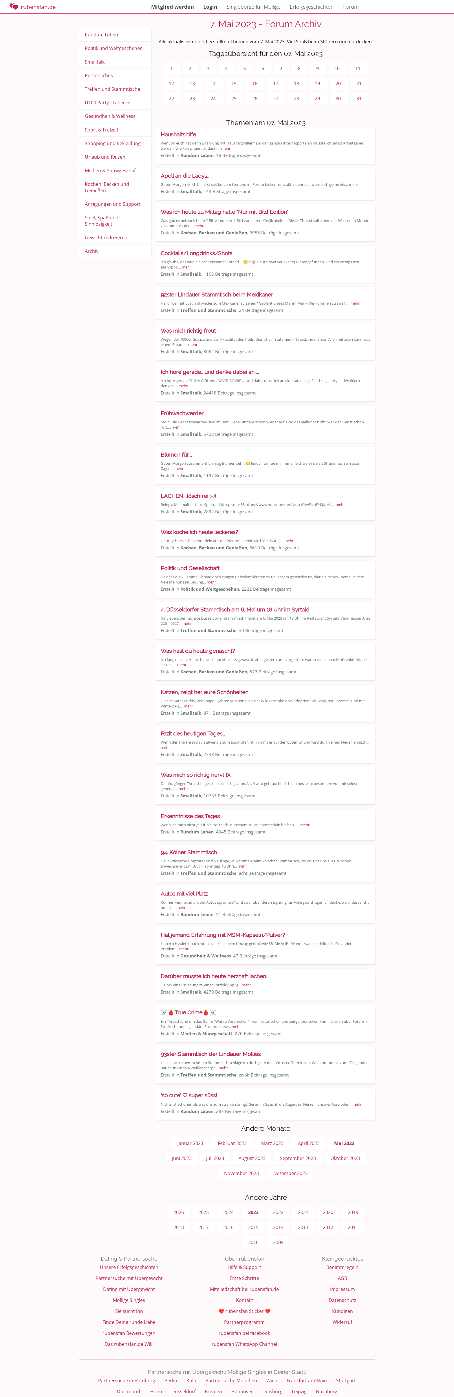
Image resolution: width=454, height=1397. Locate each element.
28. (297, 98)
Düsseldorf (183, 1391)
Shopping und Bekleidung (113, 143)
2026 (178, 1212)
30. (339, 98)
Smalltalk (95, 62)
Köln (191, 1380)
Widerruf (342, 1322)
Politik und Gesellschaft (190, 568)
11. (358, 68)
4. (227, 68)
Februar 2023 (232, 1143)
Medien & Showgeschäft (111, 170)
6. (263, 68)
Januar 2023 (190, 1143)
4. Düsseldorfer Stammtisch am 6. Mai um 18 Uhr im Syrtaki (235, 609)
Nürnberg (326, 1391)
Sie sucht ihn (129, 1311)
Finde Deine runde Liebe (128, 1322)
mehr (225, 148)
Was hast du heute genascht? (198, 651)
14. (213, 83)
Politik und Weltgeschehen (114, 48)
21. (359, 83)
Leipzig (299, 1391)
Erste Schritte (244, 1278)
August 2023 (252, 1158)
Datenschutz (342, 1300)
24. (213, 98)
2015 (253, 1227)
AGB (342, 1278)
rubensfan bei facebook (244, 1333)
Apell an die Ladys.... (186, 176)
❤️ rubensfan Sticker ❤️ (244, 1311)
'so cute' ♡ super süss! (189, 1095)
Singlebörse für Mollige (254, 6)
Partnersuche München (231, 1380)
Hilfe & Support (244, 1267)
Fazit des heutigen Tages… (193, 733)
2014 (278, 1227)
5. (245, 68)
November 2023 (241, 1173)
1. (172, 68)
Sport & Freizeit (101, 130)
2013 (303, 1227)
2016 (228, 1227)
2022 (278, 1212)
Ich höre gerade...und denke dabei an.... (210, 372)
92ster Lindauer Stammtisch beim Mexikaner (217, 294)
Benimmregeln (342, 1267)
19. (318, 83)
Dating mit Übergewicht (129, 1289)
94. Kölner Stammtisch (189, 852)
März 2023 (272, 1143)
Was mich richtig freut (188, 330)
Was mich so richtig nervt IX (195, 775)
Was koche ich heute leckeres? (199, 532)
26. (255, 98)
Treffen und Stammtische (112, 89)
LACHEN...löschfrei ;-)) (188, 496)
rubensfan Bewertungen (128, 1333)
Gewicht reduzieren (106, 237)
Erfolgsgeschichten (312, 6)
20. (339, 83)
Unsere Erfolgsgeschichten (129, 1267)
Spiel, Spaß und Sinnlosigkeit (101, 220)
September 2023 (298, 1158)
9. (318, 68)
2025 (203, 1212)
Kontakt (244, 1300)
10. (337, 68)
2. (190, 68)
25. (234, 98)
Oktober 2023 (345, 1158)
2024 (228, 1212)
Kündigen (342, 1311)
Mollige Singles (129, 1300)
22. (172, 98)
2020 (328, 1212)
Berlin (170, 1380)
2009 (278, 1242)
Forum (351, 6)
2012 (328, 1227)
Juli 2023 (215, 1158)
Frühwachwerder (182, 413)
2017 (203, 1227)
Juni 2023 (182, 1158)
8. (300, 68)
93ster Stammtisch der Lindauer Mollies (211, 1054)
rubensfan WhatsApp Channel (244, 1344)
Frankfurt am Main (307, 1380)
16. (255, 83)
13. (193, 83)
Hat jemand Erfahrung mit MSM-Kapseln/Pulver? (223, 935)
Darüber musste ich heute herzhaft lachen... (215, 976)
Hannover (242, 1391)
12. (172, 83)
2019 (353, 1212)
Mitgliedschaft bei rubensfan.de (244, 1289)
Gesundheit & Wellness (110, 116)
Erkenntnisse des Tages (190, 816)
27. (276, 98)
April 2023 (309, 1143)
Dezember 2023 (290, 1173)
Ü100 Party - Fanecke (107, 102)
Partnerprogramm (244, 1322)
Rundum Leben (101, 35)
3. (208, 68)
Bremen (213, 1391)
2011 (353, 1227)
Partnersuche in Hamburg (126, 1380)
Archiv (91, 251)
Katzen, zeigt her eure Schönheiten (204, 692)
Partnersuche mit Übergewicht (129, 1278)
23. (193, 98)
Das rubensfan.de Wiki (129, 1344)
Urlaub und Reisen (105, 157)
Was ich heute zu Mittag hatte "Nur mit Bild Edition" (225, 212)
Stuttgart (346, 1380)
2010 (253, 1242)
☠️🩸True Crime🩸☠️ (188, 1012)
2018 (178, 1227)
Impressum (342, 1289)
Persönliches (99, 75)
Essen (155, 1391)
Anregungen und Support (113, 204)
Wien (271, 1380)
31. (359, 98)
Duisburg (272, 1391)
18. (297, 83)
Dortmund (128, 1391)
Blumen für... (176, 454)
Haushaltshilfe (178, 134)
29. (318, 98)
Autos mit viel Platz (184, 893)
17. (276, 83)
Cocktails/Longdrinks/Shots (196, 253)
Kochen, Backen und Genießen (107, 187)
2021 (303, 1212)
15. (234, 83)
